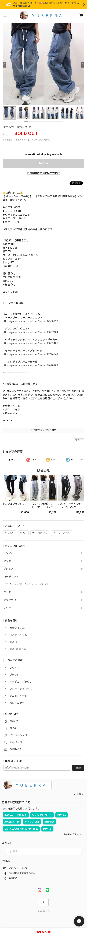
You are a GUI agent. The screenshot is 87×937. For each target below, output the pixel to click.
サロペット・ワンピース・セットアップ (26, 584)
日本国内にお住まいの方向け (43, 173)
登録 (78, 767)
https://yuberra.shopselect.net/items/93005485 (30, 343)
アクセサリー (11, 600)
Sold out (43, 163)
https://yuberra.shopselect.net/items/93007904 (30, 332)
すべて (12, 459)
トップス (8, 553)
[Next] (82, 65)
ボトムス (8, 568)
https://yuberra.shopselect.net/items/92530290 (30, 321)
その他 (7, 608)
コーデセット (11, 576)
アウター (8, 560)
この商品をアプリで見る (43, 430)
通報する (79, 440)
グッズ (7, 592)
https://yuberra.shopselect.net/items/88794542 (30, 354)
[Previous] (4, 65)
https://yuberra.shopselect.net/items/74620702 (30, 365)
